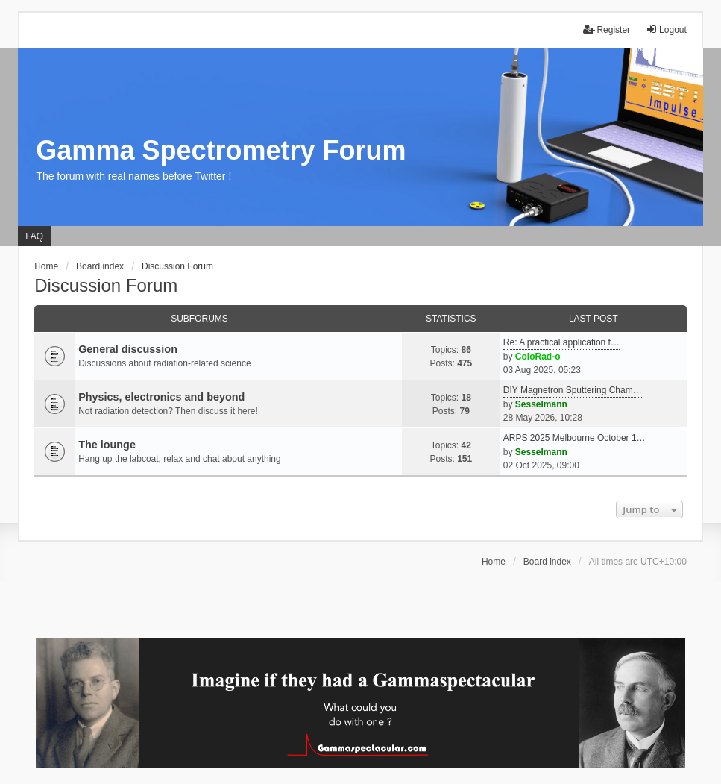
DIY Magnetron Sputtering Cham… (572, 390)
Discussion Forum (105, 285)
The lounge (107, 445)
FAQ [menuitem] (34, 236)
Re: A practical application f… (561, 342)
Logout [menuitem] (666, 29)
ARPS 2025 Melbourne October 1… (574, 438)
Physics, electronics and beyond (161, 397)
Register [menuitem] (606, 29)
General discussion (127, 349)
